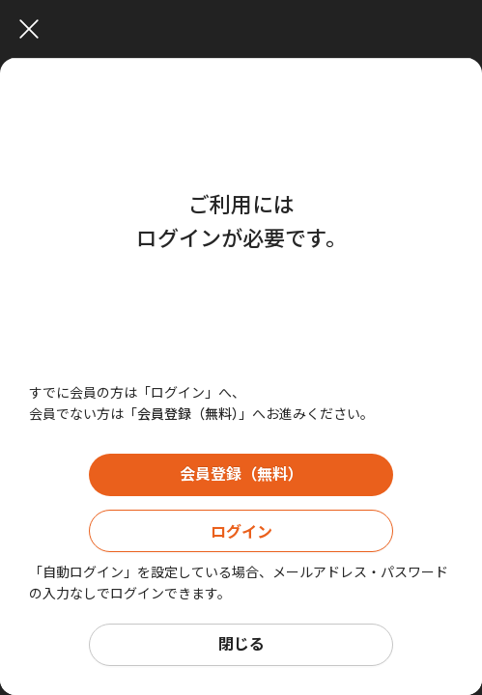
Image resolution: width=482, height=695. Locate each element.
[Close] (246, 29)
